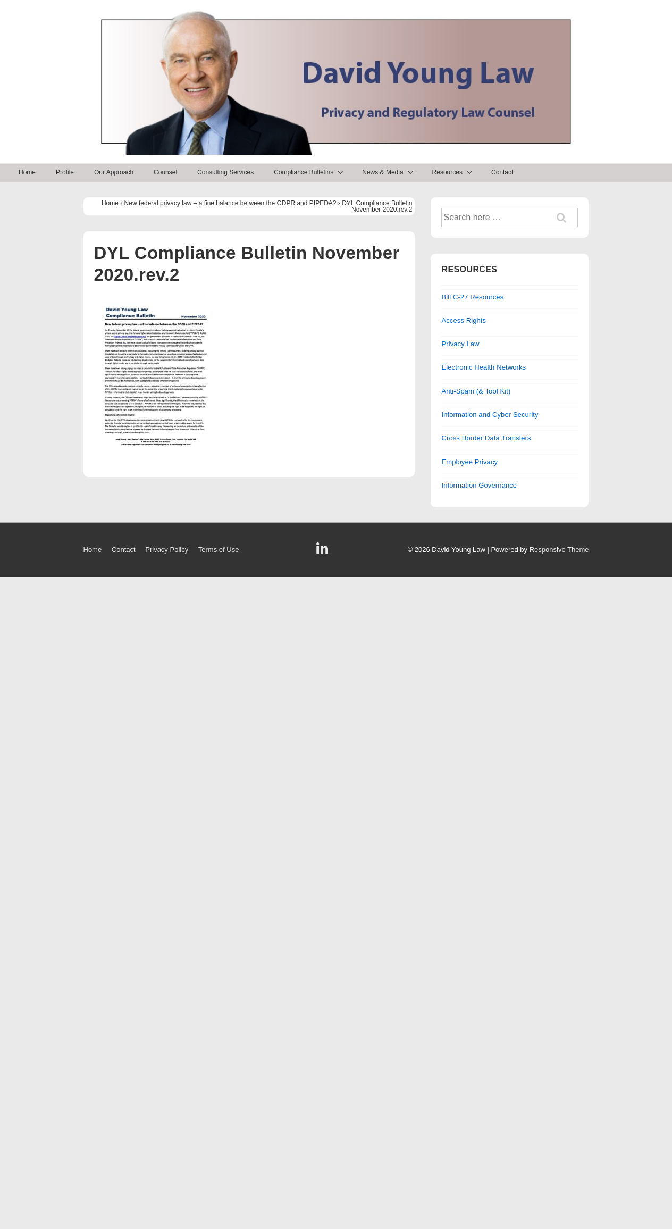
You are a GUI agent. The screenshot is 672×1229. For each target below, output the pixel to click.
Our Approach (113, 172)
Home (27, 172)
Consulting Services (225, 172)
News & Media (389, 172)
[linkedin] (323, 552)
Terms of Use (218, 550)
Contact (502, 172)
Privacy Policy (166, 550)
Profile (65, 172)
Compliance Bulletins (310, 172)
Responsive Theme (559, 550)
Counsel (165, 172)
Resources (453, 172)
